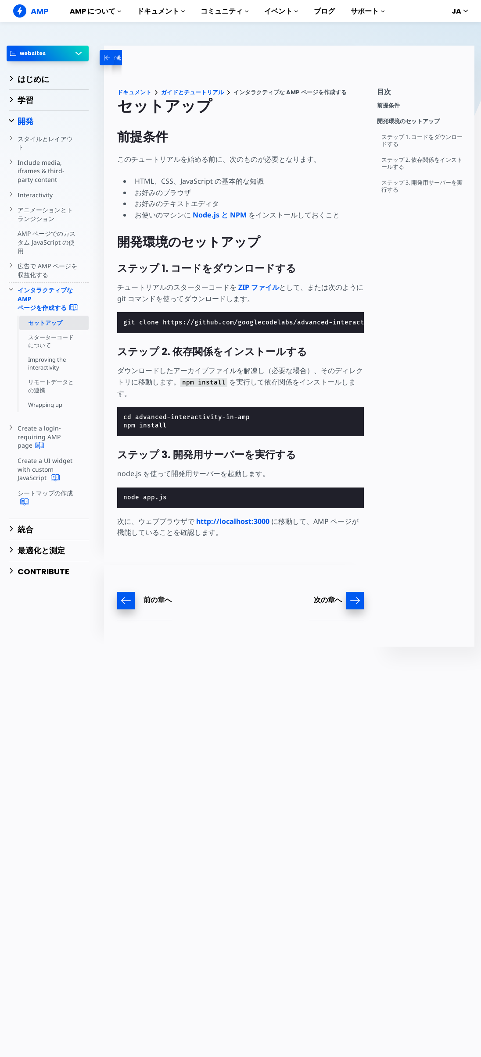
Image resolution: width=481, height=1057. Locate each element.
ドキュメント (161, 11)
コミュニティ (224, 11)
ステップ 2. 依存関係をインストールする (422, 163)
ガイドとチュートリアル (192, 92)
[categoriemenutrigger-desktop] (135, 57)
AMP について (95, 11)
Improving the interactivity (47, 363)
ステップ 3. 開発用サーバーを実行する (422, 186)
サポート (367, 11)
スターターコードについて (51, 341)
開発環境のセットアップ (408, 121)
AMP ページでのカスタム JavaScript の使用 (46, 242)
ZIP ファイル (258, 287)
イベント (281, 11)
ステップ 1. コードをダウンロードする (422, 140)
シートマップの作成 (45, 497)
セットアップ (45, 323)
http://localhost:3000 (232, 521)
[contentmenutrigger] (421, 94)
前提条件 (388, 105)
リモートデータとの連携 (51, 386)
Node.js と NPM (220, 215)
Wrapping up (45, 405)
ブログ (324, 11)
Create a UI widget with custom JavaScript (44, 469)
